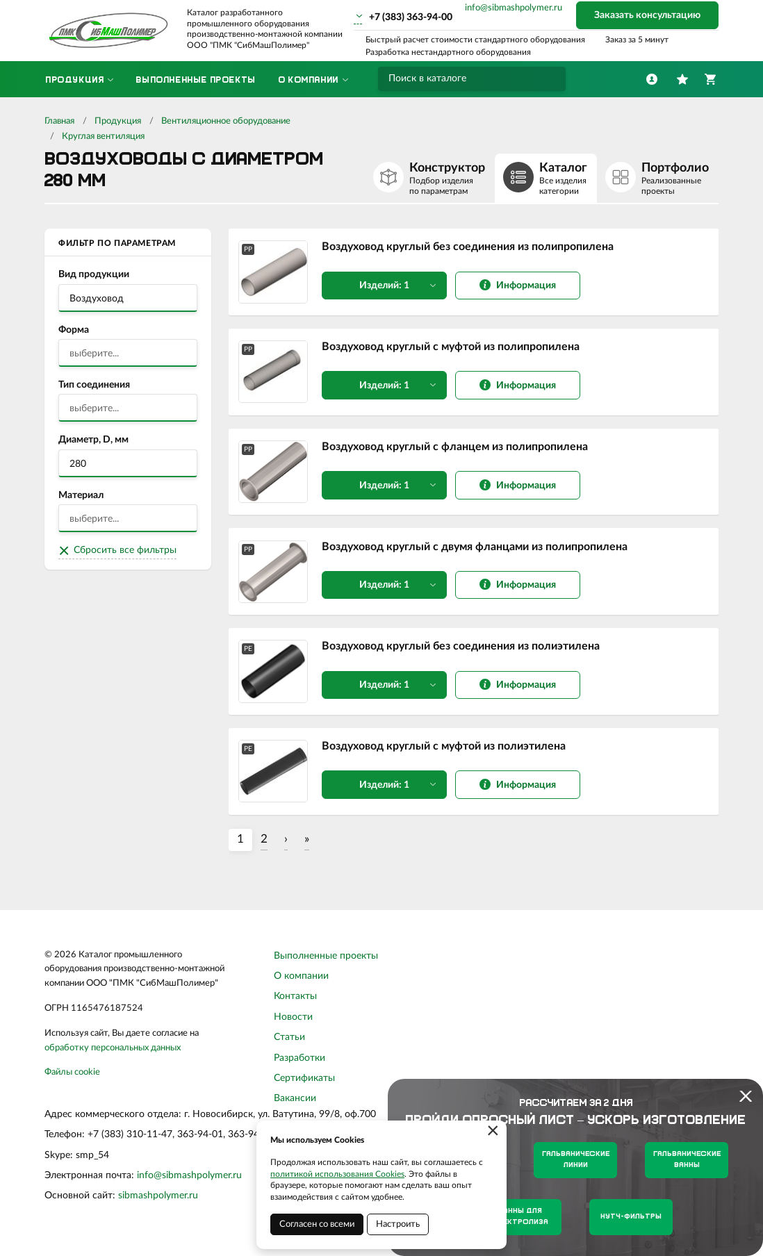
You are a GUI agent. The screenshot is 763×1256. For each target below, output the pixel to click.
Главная (59, 121)
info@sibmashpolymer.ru (513, 8)
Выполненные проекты (326, 965)
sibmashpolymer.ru (158, 1205)
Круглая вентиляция (103, 136)
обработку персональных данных (112, 1056)
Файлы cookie (72, 1081)
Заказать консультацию (647, 15)
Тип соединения (94, 385)
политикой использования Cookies (337, 1174)
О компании (301, 986)
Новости (293, 1026)
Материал (81, 495)
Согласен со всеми (316, 1224)
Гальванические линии (575, 1159)
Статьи (289, 1047)
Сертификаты (304, 1088)
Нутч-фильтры (631, 1217)
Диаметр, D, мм (93, 440)
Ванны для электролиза (520, 1216)
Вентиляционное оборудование (225, 121)
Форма (73, 330)
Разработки (299, 1067)
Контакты (295, 1006)
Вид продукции (93, 274)
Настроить (398, 1224)
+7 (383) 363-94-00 (410, 17)
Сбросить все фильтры (125, 550)
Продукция (118, 121)
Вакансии (295, 1108)
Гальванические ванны (687, 1159)
